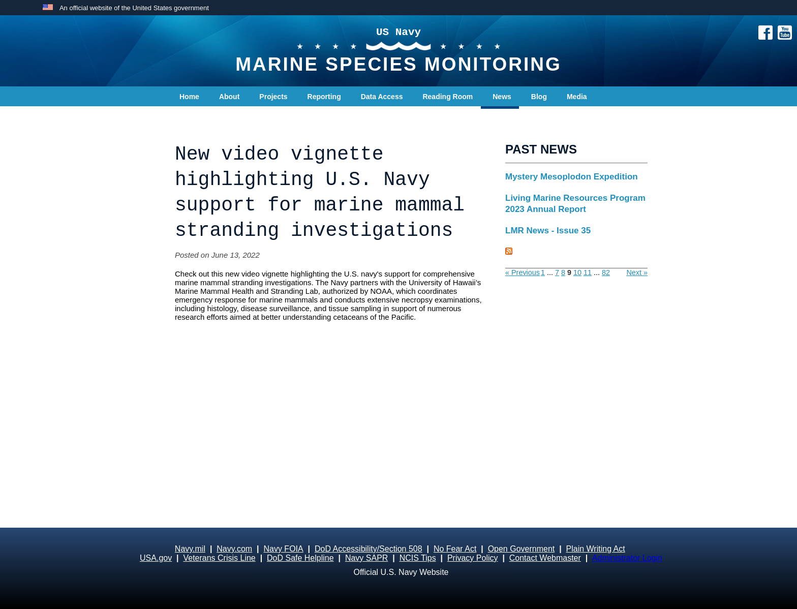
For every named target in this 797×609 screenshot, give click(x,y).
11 (588, 272)
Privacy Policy (472, 558)
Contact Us (198, 117)
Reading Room (447, 97)
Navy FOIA (283, 548)
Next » (637, 272)
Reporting (324, 97)
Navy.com (234, 548)
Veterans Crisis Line (219, 558)
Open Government (521, 548)
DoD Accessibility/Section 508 (368, 548)
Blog (539, 97)
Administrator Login (627, 558)
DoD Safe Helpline (300, 558)
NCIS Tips (418, 558)
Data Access (382, 97)
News (502, 97)
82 (606, 272)
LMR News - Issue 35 (548, 230)
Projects (273, 97)
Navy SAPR (366, 558)
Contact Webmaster (545, 558)
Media (577, 97)
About (229, 97)
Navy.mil (190, 548)
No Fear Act (455, 548)
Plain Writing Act (595, 548)
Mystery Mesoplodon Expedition (571, 176)
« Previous (522, 272)
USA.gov (156, 558)
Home (189, 97)
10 (577, 272)
